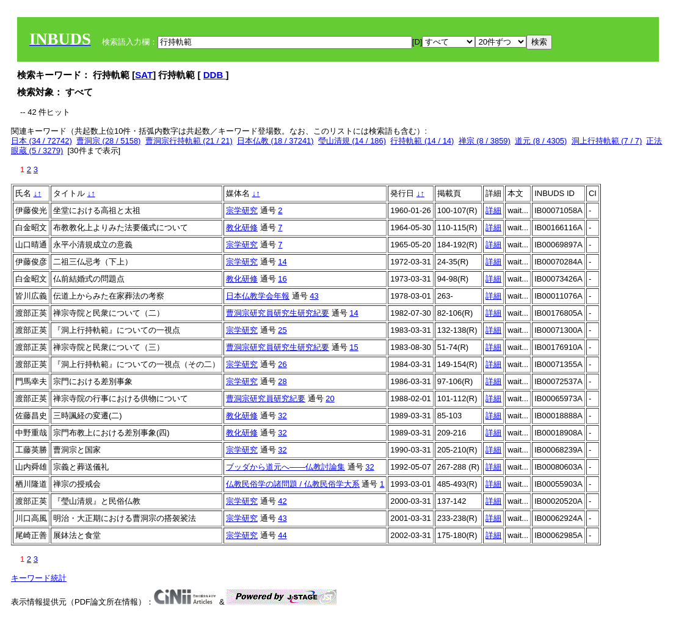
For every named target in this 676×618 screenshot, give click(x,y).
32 (282, 415)
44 (282, 535)
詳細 (493, 210)
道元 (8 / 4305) (541, 140)
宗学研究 (242, 210)
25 (282, 330)
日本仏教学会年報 (257, 295)
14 (282, 261)
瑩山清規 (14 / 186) (352, 140)
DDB (214, 75)
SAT (144, 75)
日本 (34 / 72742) (41, 140)
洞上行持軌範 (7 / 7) (607, 140)
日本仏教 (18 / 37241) (275, 140)
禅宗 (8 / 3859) (485, 140)
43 (314, 295)
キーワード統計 (39, 578)
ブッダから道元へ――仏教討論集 (285, 466)
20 (329, 398)
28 (282, 381)
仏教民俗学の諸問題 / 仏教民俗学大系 (293, 484)
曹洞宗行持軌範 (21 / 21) (189, 140)
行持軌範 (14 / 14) (422, 140)
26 (282, 364)
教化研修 (242, 227)
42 (282, 501)
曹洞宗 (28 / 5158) (108, 140)
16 (282, 278)
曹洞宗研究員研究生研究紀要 (277, 313)
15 (353, 347)
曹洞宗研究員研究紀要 (265, 398)
